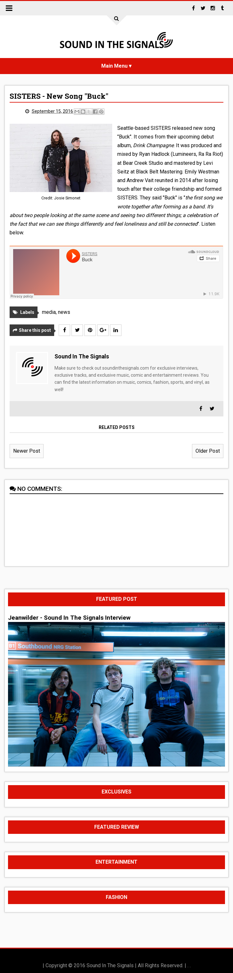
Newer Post (26, 451)
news (64, 312)
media (49, 312)
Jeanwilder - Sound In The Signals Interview (69, 617)
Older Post (208, 451)
